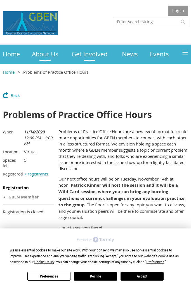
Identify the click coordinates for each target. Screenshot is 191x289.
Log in (178, 10)
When (8, 132)
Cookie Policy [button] (44, 262)
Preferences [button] (155, 262)
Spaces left (9, 163)
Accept (142, 276)
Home (9, 72)
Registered (13, 174)
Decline (95, 276)
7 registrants (36, 174)
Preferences (49, 276)
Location (10, 151)
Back (15, 95)
